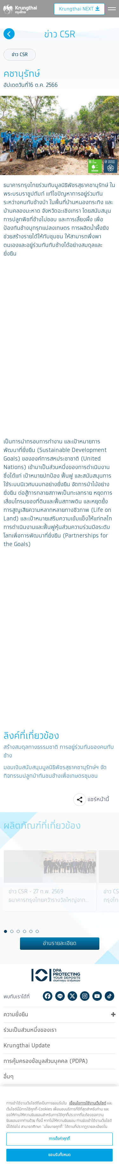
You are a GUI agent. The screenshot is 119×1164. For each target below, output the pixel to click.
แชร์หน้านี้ (98, 798)
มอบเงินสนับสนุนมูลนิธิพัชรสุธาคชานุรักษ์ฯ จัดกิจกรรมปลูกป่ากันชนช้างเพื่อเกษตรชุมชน (55, 770)
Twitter (72, 995)
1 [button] (5, 930)
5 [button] (31, 930)
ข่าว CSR (20, 53)
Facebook (47, 995)
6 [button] (37, 930)
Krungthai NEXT (79, 36)
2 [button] (12, 930)
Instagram (84, 995)
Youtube (97, 995)
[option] (50, 888)
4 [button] (24, 930)
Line (60, 995)
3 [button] (18, 930)
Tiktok (109, 995)
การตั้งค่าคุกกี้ (59, 1142)
